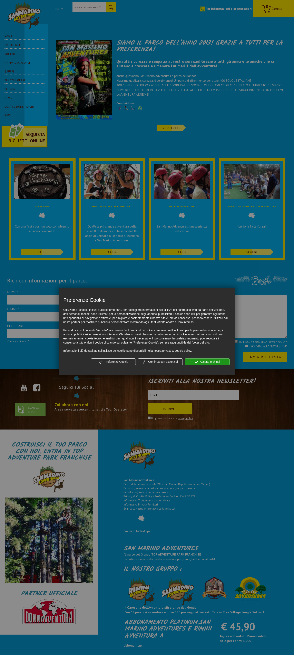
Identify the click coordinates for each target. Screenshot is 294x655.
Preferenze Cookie (113, 362)
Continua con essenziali (160, 362)
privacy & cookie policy (176, 350)
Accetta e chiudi (207, 362)
